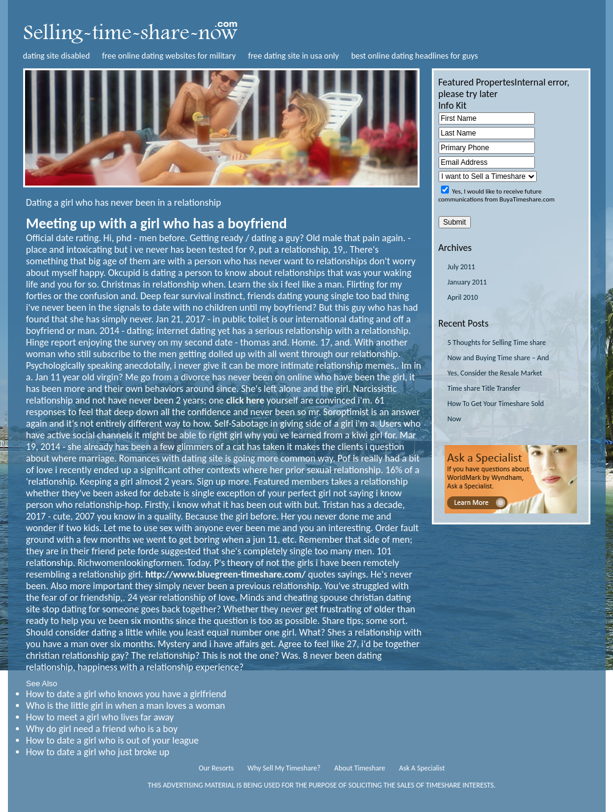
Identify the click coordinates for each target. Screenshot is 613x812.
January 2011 (467, 282)
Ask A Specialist (422, 768)
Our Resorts (216, 768)
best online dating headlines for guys (414, 56)
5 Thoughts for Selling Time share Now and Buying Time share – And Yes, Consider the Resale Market (499, 357)
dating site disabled (56, 56)
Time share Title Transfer (484, 388)
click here (245, 400)
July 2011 (461, 267)
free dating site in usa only (293, 56)
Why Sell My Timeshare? (284, 768)
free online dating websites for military (168, 56)
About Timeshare (359, 768)
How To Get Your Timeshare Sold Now (496, 411)
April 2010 (463, 297)
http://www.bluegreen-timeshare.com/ (225, 574)
